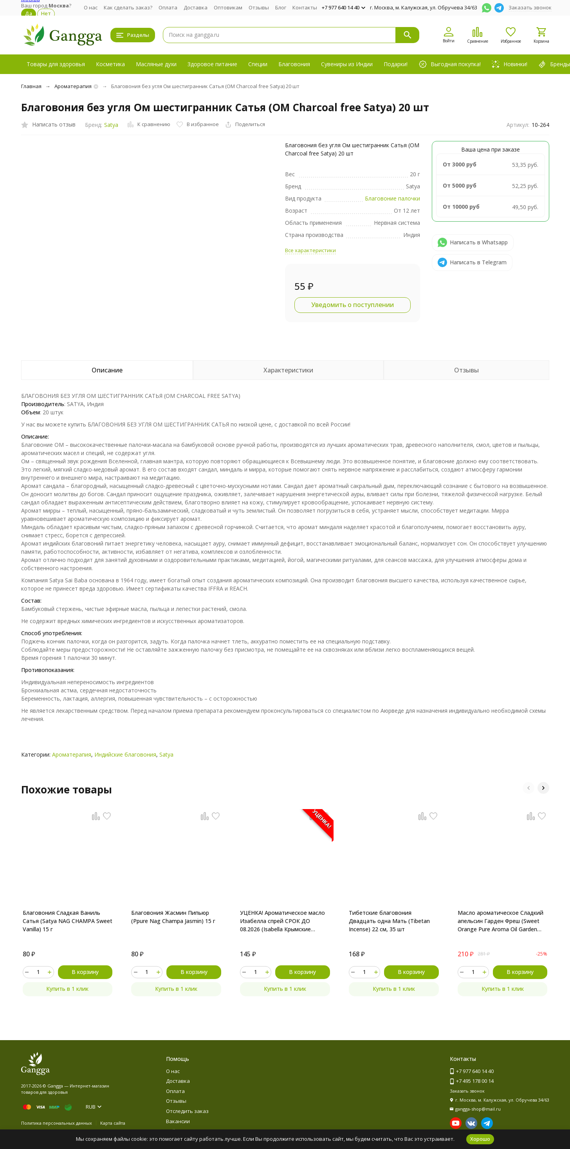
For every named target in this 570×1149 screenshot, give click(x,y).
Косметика (110, 64)
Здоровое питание (212, 64)
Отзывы (259, 7)
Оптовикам (228, 7)
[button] (528, 788)
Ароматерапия (73, 86)
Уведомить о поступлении (352, 304)
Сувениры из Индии (347, 64)
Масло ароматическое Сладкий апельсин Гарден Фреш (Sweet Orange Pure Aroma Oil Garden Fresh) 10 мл (500, 921)
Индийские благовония (125, 754)
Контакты (304, 7)
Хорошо (480, 1138)
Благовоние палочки (392, 198)
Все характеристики (310, 250)
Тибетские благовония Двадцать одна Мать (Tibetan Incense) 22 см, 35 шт (389, 921)
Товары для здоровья (56, 64)
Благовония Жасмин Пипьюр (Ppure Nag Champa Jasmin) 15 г (173, 917)
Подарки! (396, 64)
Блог (280, 7)
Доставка (195, 7)
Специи (257, 64)
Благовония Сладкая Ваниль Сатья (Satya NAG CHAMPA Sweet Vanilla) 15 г (67, 921)
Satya (111, 124)
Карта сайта (112, 1123)
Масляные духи (156, 64)
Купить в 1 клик (67, 988)
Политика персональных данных (56, 1123)
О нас (90, 7)
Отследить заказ (187, 1111)
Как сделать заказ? (128, 7)
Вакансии (178, 1121)
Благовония (294, 64)
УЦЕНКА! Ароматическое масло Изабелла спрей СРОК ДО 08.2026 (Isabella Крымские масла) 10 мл (282, 921)
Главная (31, 86)
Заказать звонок (530, 7)
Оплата (168, 7)
